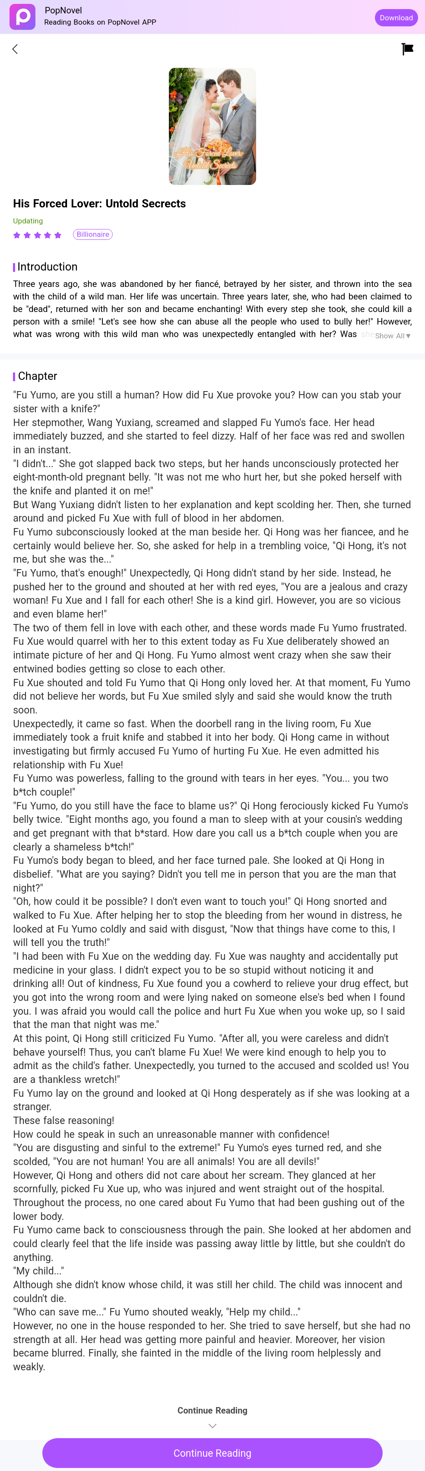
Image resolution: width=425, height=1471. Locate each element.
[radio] (18, 235)
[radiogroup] (37, 235)
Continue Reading (213, 1453)
